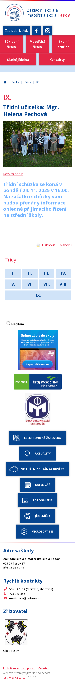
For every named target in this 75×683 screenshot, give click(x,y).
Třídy (27, 82)
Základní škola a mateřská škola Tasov (5, 82)
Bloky (15, 82)
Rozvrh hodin (13, 174)
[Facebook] (36, 30)
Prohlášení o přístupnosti (19, 668)
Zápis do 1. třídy (16, 30)
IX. (37, 82)
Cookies (43, 668)
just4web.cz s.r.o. (14, 677)
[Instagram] (47, 30)
